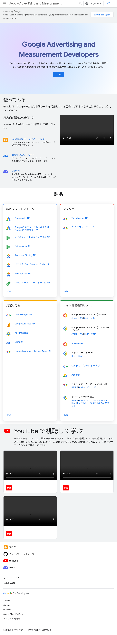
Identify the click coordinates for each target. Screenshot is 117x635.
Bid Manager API (23, 246)
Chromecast (102, 400)
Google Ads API (22, 218)
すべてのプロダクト (12, 619)
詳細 (59, 74)
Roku (74, 403)
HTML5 (75, 387)
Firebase (7, 610)
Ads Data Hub (21, 332)
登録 (9, 488)
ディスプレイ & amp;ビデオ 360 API (33, 237)
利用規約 (7, 630)
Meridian (19, 342)
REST (74, 356)
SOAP (80, 356)
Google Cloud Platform (13, 614)
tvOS (94, 387)
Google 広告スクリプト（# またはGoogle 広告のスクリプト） (32, 228)
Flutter (93, 318)
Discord (16, 170)
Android (75, 318)
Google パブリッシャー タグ (86, 365)
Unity (86, 318)
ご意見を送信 (9, 583)
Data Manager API (24, 314)
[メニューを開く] (4, 3)
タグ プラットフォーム (83, 227)
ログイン (110, 3)
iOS (81, 318)
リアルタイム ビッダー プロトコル (32, 264)
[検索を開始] (80, 3)
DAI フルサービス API (86, 403)
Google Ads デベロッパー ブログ (28, 139)
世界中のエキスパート (23, 155)
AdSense (76, 374)
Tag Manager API (80, 218)
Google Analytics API (25, 323)
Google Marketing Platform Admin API (33, 351)
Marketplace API (23, 273)
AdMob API (77, 343)
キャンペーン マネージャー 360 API (33, 282)
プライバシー (20, 630)
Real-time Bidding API (25, 255)
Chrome (7, 605)
